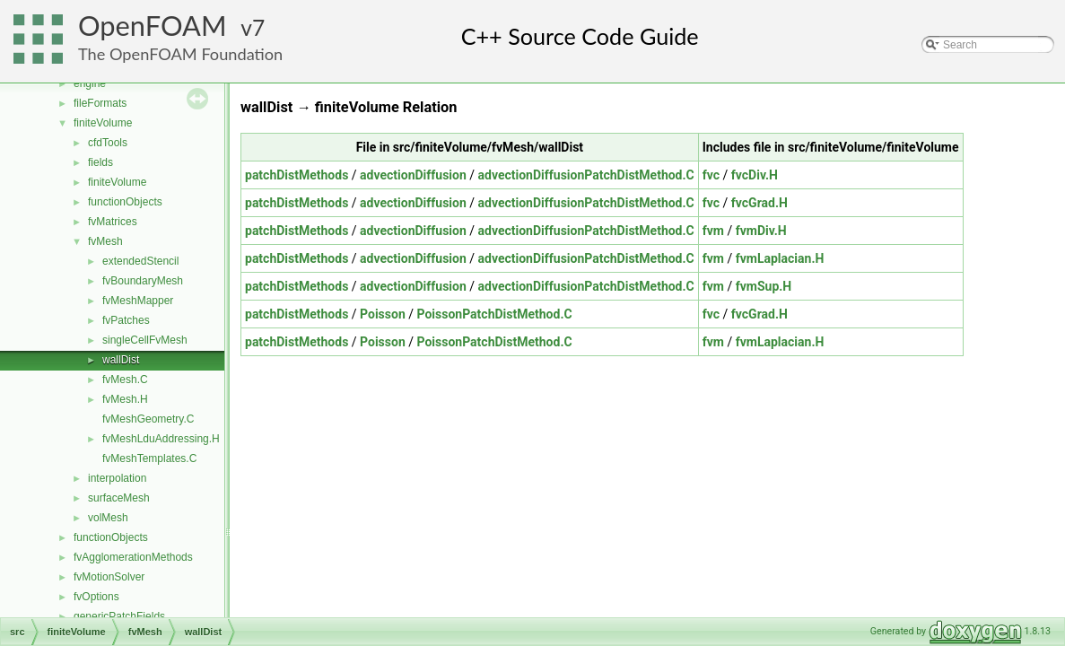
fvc (711, 175)
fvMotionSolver (109, 577)
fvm (713, 230)
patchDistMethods (296, 175)
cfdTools (107, 142)
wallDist (120, 360)
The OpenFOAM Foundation (180, 54)
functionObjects (125, 202)
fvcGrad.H (759, 203)
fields (100, 162)
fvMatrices (112, 221)
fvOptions (96, 596)
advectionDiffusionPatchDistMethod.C (586, 175)
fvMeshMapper (137, 300)
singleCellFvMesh (145, 340)
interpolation (117, 478)
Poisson (383, 314)
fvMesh (105, 241)
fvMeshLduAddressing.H (161, 438)
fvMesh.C (125, 379)
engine (90, 83)
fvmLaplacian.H (780, 258)
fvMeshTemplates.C (149, 458)
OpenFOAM (152, 25)
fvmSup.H (764, 286)
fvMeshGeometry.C (148, 419)
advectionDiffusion (413, 175)
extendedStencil (140, 261)
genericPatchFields (119, 616)
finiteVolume (103, 123)
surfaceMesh (119, 498)
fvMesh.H (125, 399)
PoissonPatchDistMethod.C (494, 314)
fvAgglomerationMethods (133, 557)
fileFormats (100, 103)
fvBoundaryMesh (142, 281)
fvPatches (126, 320)
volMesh (108, 517)
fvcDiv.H (754, 175)
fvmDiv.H (761, 230)
